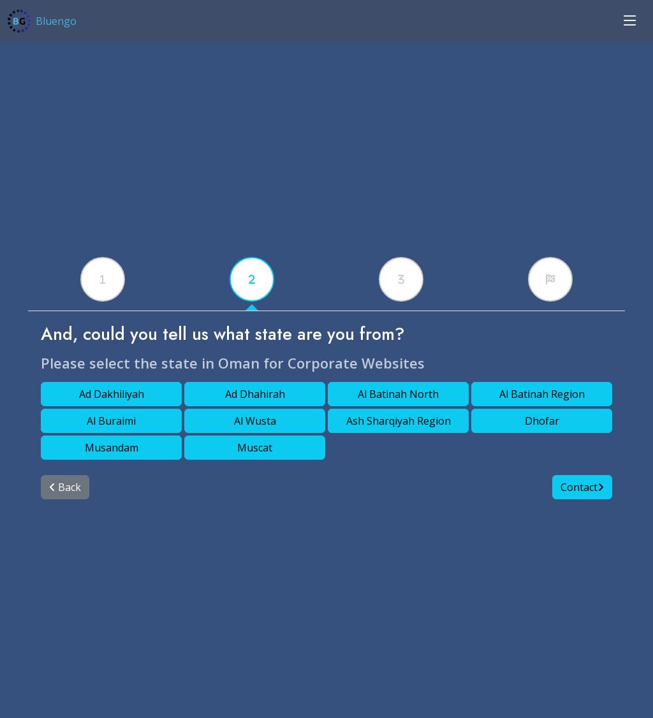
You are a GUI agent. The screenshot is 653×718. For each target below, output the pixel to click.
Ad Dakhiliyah (111, 394)
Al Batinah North (398, 394)
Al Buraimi (111, 421)
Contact (582, 487)
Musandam (111, 448)
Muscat (254, 448)
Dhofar (542, 421)
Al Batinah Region (542, 394)
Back (65, 487)
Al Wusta (255, 421)
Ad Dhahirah (255, 394)
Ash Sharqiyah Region (398, 421)
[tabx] (102, 279)
